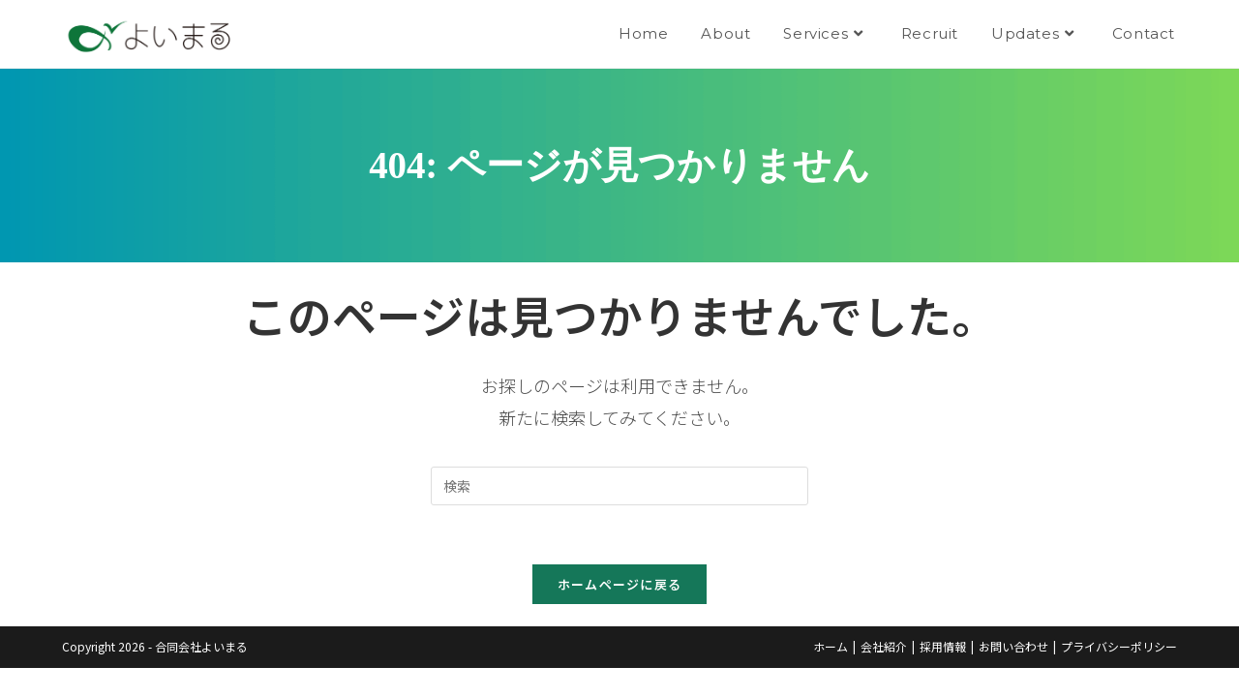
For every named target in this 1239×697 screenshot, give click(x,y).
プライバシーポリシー (1119, 646)
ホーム (830, 646)
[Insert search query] (619, 486)
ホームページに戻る (620, 584)
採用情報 (943, 646)
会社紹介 (884, 646)
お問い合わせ (1013, 646)
